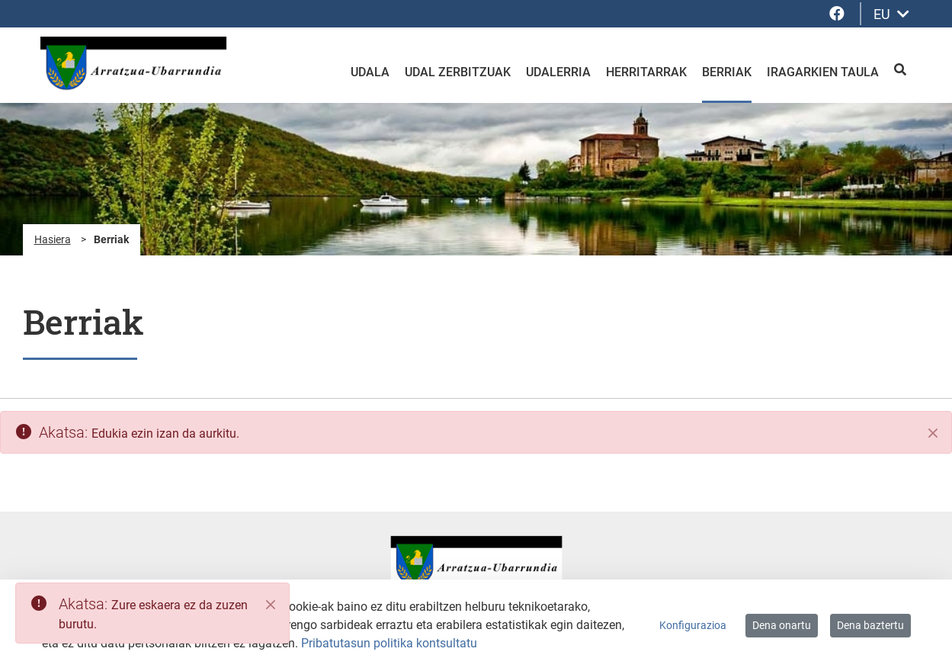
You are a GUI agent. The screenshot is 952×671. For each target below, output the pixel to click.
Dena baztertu (870, 625)
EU (891, 14)
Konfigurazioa (692, 625)
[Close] (270, 604)
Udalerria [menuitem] (558, 72)
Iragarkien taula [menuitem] (823, 72)
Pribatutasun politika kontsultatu (389, 643)
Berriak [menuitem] (727, 72)
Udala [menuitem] (370, 72)
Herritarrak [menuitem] (646, 72)
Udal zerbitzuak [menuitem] (458, 72)
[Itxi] (933, 433)
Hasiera (52, 239)
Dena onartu (781, 625)
